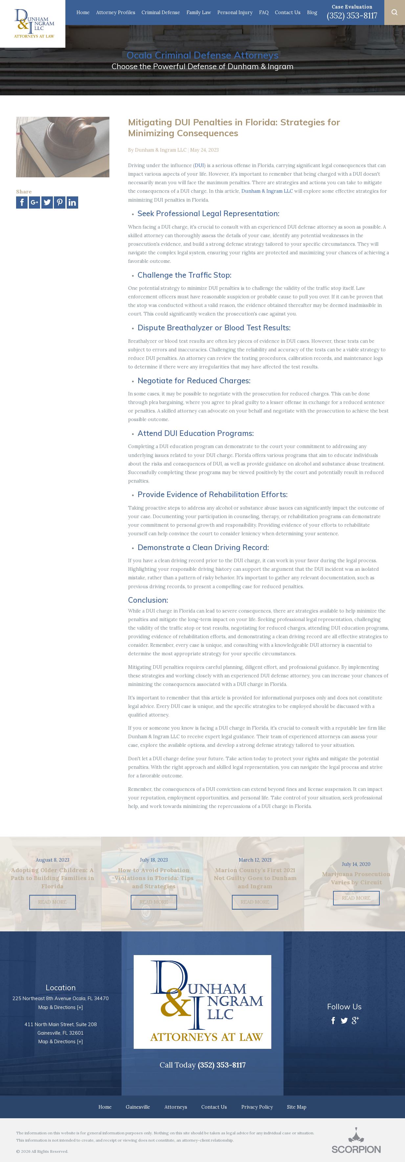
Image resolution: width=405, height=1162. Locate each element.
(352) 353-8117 (352, 16)
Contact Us (288, 12)
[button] (394, 12)
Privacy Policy (257, 1107)
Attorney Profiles (115, 12)
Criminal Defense (161, 12)
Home (83, 12)
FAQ (264, 12)
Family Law (199, 12)
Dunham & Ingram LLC (267, 191)
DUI (199, 165)
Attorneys (176, 1107)
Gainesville (138, 1107)
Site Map (296, 1107)
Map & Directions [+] (60, 1007)
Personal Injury (235, 12)
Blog (312, 12)
